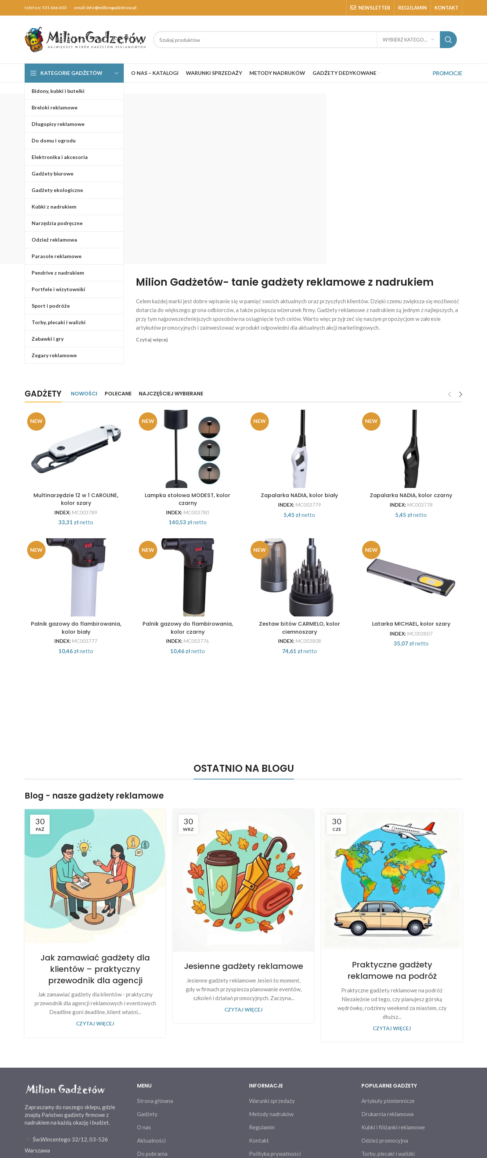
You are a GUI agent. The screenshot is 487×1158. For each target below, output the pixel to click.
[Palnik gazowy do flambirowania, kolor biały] (75, 605)
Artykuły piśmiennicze (388, 1137)
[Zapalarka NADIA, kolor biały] (299, 457)
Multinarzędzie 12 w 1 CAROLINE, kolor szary (75, 516)
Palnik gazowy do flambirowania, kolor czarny (187, 664)
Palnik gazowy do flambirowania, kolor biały (75, 664)
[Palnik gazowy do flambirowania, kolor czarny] (187, 605)
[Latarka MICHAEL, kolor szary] (412, 605)
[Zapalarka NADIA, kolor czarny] (412, 457)
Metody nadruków (271, 1150)
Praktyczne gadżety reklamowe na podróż (392, 1007)
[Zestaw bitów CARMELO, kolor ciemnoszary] (299, 605)
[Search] (305, 39)
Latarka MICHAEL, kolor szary (411, 660)
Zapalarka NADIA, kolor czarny (412, 512)
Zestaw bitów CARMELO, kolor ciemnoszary (300, 664)
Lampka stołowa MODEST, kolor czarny (187, 516)
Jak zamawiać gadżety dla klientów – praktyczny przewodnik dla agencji (95, 1006)
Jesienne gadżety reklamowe (243, 1003)
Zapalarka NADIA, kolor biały (300, 512)
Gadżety (147, 1150)
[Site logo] (85, 39)
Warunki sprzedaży (272, 1137)
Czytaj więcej (95, 1061)
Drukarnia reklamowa (387, 1150)
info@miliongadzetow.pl (111, 7)
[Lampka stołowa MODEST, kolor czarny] (187, 457)
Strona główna (155, 1137)
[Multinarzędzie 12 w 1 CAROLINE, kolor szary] (75, 457)
